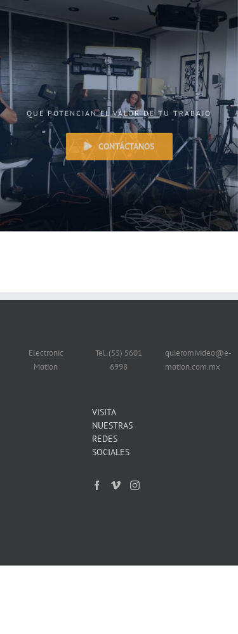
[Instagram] (135, 485)
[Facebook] (97, 485)
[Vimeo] (116, 485)
